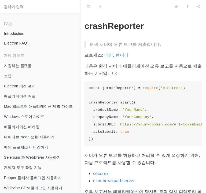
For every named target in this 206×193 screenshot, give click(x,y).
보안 (8, 76)
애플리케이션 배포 (20, 96)
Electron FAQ (15, 43)
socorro (100, 173)
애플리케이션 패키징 (21, 127)
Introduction (14, 33)
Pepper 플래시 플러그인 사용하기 (33, 178)
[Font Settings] (100, 6)
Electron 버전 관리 (20, 86)
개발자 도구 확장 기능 (23, 167)
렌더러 (122, 55)
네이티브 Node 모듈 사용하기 (29, 137)
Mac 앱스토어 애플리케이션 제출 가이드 (38, 106)
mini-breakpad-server (114, 181)
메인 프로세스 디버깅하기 (26, 147)
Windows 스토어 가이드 (24, 116)
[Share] (198, 6)
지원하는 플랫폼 (18, 66)
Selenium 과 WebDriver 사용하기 (32, 157)
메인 (108, 55)
